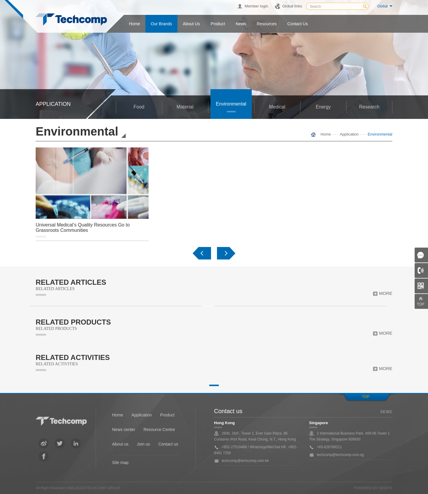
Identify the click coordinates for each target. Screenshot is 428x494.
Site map (120, 462)
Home (134, 23)
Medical (277, 106)
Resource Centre (159, 429)
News (241, 23)
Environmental (231, 103)
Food (138, 106)
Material (185, 106)
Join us (143, 444)
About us (191, 23)
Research (369, 106)
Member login (256, 6)
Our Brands (161, 23)
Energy (323, 106)
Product (218, 23)
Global (382, 6)
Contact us (297, 23)
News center (123, 429)
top (365, 397)
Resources (267, 23)
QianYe (385, 488)
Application (349, 134)
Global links (292, 6)
